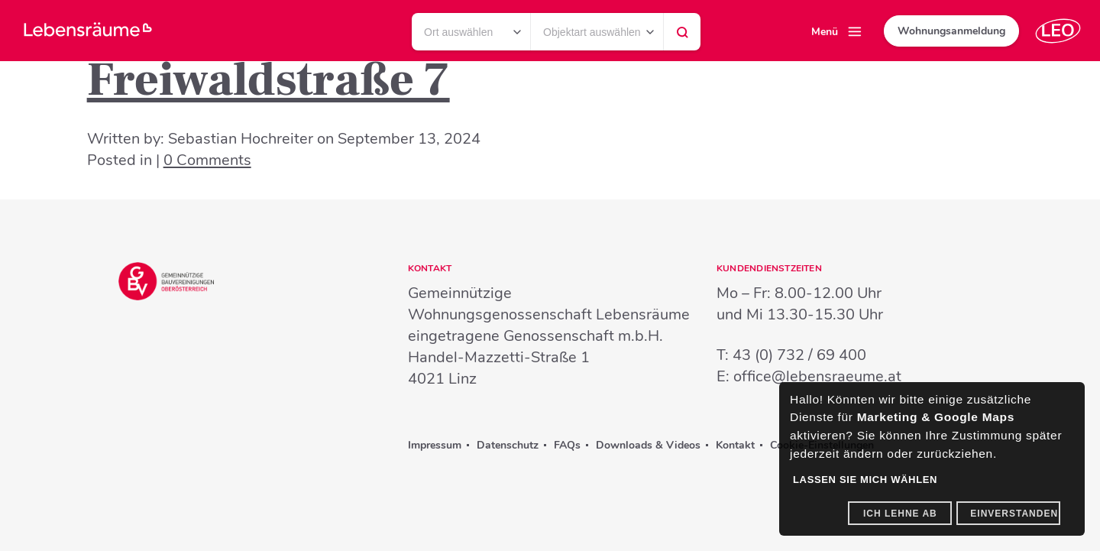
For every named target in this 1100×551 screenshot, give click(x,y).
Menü (824, 31)
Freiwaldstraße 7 (268, 80)
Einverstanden (1014, 513)
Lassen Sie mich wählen (865, 479)
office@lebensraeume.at (817, 376)
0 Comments (207, 160)
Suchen (682, 36)
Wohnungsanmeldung (951, 31)
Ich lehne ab (900, 513)
